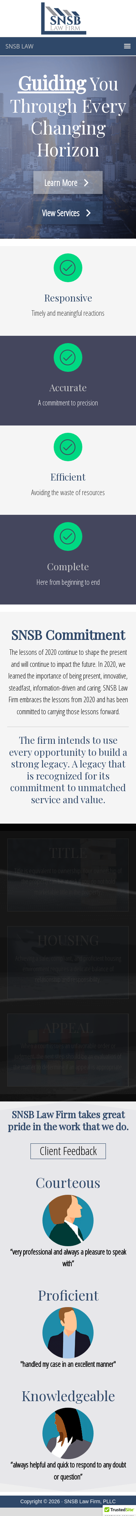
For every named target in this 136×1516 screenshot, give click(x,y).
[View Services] (68, 212)
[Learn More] (68, 182)
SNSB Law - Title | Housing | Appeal (68, 19)
